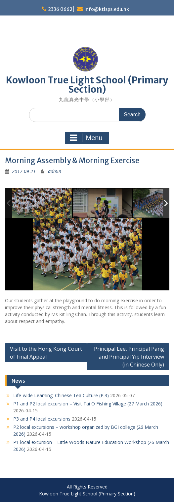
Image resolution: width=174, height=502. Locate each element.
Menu (86, 137)
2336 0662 (60, 9)
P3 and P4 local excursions (41, 419)
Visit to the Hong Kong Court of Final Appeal (46, 352)
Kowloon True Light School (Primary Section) (87, 84)
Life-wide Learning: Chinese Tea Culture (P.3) (61, 395)
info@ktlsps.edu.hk (106, 9)
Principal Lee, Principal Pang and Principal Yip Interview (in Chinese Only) (129, 356)
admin (54, 171)
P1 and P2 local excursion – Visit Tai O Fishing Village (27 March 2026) (87, 403)
